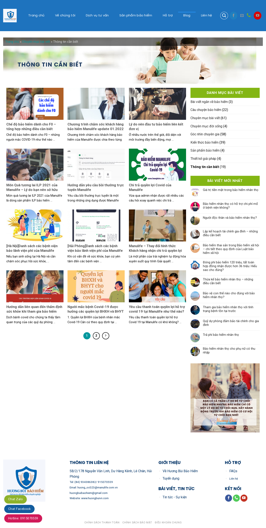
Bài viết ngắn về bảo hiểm (209, 102)
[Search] (224, 15)
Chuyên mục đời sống (206, 126)
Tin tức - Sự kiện (175, 497)
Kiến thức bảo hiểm (204, 142)
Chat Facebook (19, 509)
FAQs (233, 471)
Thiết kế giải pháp (203, 159)
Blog (186, 15)
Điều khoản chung (168, 522)
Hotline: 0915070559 (23, 518)
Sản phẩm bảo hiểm (135, 15)
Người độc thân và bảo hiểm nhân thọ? (230, 218)
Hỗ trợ (168, 15)
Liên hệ (206, 15)
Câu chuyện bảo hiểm (205, 110)
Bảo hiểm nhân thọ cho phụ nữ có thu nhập (229, 350)
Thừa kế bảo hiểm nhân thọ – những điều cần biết (228, 281)
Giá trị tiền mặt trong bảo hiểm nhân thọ (230, 190)
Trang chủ (36, 15)
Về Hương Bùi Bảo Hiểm (180, 471)
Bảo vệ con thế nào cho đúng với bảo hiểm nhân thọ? (229, 295)
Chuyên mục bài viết (36, 42)
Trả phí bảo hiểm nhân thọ (221, 335)
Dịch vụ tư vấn (97, 15)
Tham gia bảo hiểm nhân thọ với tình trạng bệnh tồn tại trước (228, 309)
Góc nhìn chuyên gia (204, 134)
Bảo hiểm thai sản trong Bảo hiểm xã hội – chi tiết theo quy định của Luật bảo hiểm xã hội (231, 249)
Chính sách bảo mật (137, 522)
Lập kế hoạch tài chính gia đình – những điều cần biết (230, 233)
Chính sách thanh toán (102, 522)
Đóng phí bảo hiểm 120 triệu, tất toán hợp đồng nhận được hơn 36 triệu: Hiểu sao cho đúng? (230, 266)
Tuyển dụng (171, 478)
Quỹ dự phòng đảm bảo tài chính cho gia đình (231, 323)
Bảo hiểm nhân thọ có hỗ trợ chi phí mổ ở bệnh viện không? (230, 205)
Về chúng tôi (65, 15)
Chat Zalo (15, 499)
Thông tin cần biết (204, 167)
